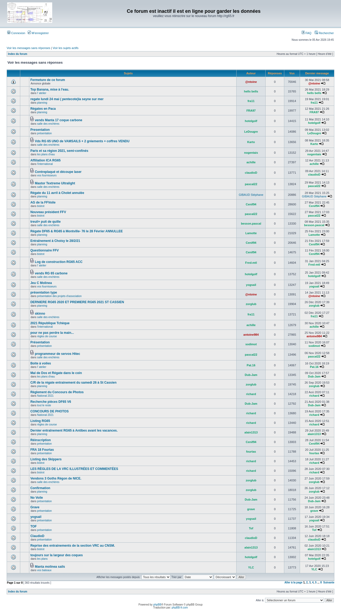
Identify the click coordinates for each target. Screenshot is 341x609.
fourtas (251, 451)
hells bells (251, 91)
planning (42, 102)
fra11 (250, 101)
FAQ (306, 33)
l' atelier (41, 93)
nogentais (251, 152)
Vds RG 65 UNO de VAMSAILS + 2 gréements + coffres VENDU (82, 141)
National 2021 (45, 395)
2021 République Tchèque (50, 323)
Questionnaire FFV (44, 250)
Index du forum (17, 53)
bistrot (40, 206)
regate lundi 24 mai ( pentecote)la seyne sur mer (67, 99)
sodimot (251, 344)
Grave (34, 507)
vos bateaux (44, 570)
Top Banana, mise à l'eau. (49, 89)
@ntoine (251, 81)
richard (251, 394)
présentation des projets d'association (59, 296)
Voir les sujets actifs (66, 48)
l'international (45, 164)
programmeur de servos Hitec (57, 354)
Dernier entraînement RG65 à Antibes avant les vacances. (74, 430)
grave (251, 509)
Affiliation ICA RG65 (45, 160)
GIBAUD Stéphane (251, 194)
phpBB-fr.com (180, 607)
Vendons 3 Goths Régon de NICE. (55, 478)
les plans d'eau (46, 154)
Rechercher (324, 33)
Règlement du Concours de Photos (57, 392)
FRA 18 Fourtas (42, 450)
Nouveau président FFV (48, 212)
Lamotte (251, 233)
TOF (33, 526)
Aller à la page (294, 582)
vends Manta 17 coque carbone (58, 120)
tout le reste (44, 405)
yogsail (251, 284)
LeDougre (251, 131)
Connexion (16, 33)
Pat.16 (251, 365)
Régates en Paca (43, 109)
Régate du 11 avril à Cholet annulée (57, 193)
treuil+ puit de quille (45, 222)
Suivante (328, 582)
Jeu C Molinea (41, 283)
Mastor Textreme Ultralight (55, 183)
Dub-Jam (251, 374)
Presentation (40, 130)
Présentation (40, 342)
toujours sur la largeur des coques (56, 555)
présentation (44, 133)
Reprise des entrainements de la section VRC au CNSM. (72, 545)
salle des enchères (48, 123)
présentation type (43, 292)
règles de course (47, 336)
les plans (42, 558)
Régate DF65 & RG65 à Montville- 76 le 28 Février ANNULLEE (76, 231)
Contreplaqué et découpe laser (58, 172)
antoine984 (251, 334)
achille (250, 162)
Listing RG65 (40, 421)
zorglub (251, 304)
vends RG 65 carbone (51, 273)
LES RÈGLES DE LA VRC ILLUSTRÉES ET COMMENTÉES (74, 469)
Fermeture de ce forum (47, 80)
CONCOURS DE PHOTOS (49, 411)
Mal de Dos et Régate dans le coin (56, 373)
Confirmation (40, 488)
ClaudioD (37, 536)
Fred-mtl (251, 262)
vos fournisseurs (46, 175)
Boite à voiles (40, 363)
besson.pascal (251, 223)
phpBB (157, 604)
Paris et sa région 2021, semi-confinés (59, 151)
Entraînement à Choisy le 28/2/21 (55, 241)
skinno (40, 313)
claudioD (251, 172)
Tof (251, 528)
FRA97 (251, 110)
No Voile (36, 498)
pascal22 (251, 184)
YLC (251, 567)
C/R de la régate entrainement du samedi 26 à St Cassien (73, 382)
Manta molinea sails (50, 567)
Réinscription (40, 440)
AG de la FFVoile (42, 202)
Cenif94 (251, 204)
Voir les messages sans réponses (28, 48)
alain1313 (251, 432)
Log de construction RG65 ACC (59, 262)
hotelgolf (251, 121)
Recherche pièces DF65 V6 (50, 402)
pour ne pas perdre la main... (52, 333)
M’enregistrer (38, 33)
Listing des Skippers (46, 459)
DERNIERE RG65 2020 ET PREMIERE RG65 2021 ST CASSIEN (77, 302)
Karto (251, 142)
